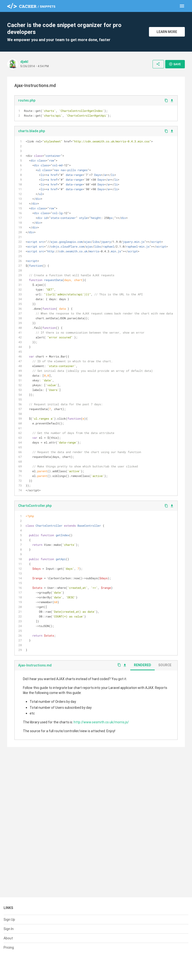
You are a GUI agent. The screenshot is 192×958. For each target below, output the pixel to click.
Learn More (167, 32)
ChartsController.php (35, 505)
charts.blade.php (31, 131)
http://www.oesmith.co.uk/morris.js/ (101, 722)
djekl (24, 62)
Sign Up (9, 919)
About (8, 938)
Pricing (9, 947)
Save (175, 64)
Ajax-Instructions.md (35, 665)
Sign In (9, 929)
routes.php (26, 100)
